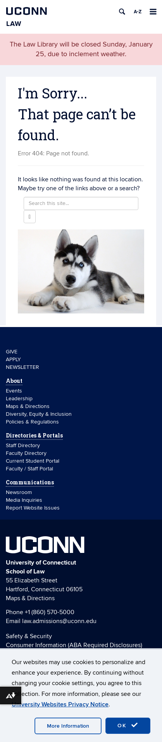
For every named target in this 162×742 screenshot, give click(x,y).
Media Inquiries (24, 500)
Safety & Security (29, 636)
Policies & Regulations (32, 421)
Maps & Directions (28, 406)
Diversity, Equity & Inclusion (39, 414)
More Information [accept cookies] (68, 726)
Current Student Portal (32, 461)
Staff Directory (23, 445)
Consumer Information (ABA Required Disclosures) (74, 645)
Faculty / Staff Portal (29, 468)
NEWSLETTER (22, 367)
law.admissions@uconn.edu (59, 621)
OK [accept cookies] (127, 725)
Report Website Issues (33, 507)
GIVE (11, 351)
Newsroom (19, 492)
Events (14, 390)
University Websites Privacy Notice (60, 704)
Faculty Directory (26, 453)
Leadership (19, 398)
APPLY (13, 359)
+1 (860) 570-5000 (49, 612)
